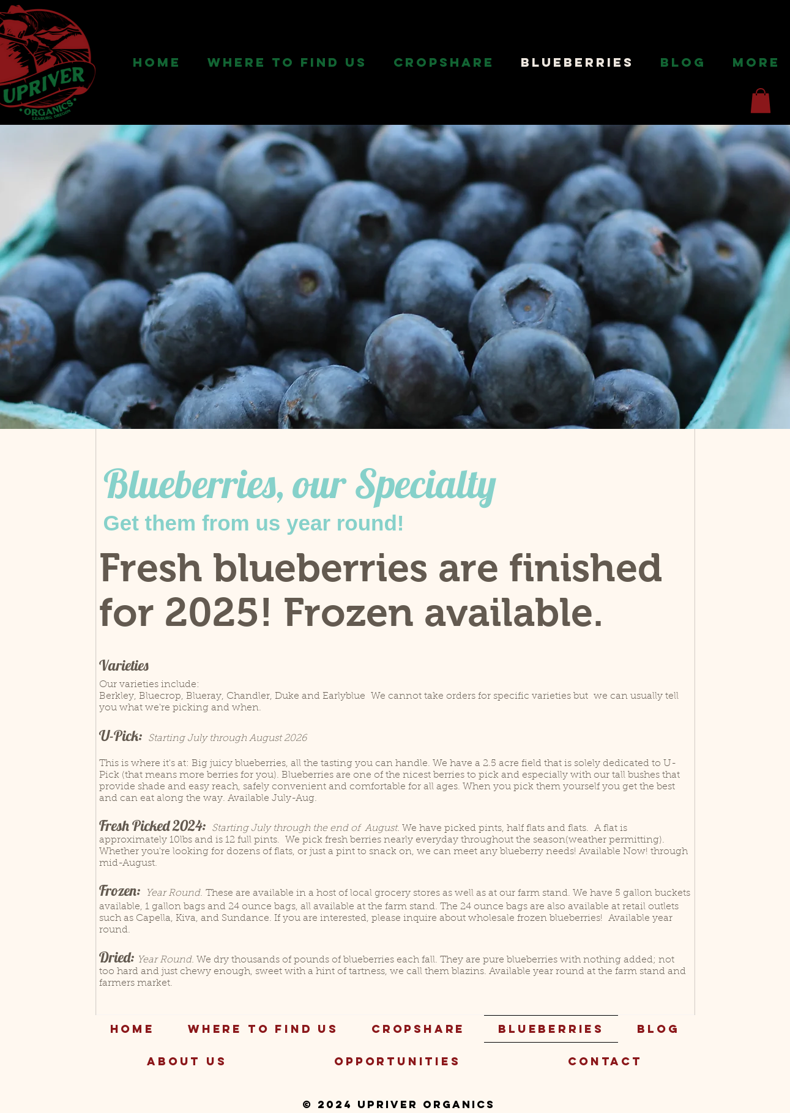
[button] (288, 62)
